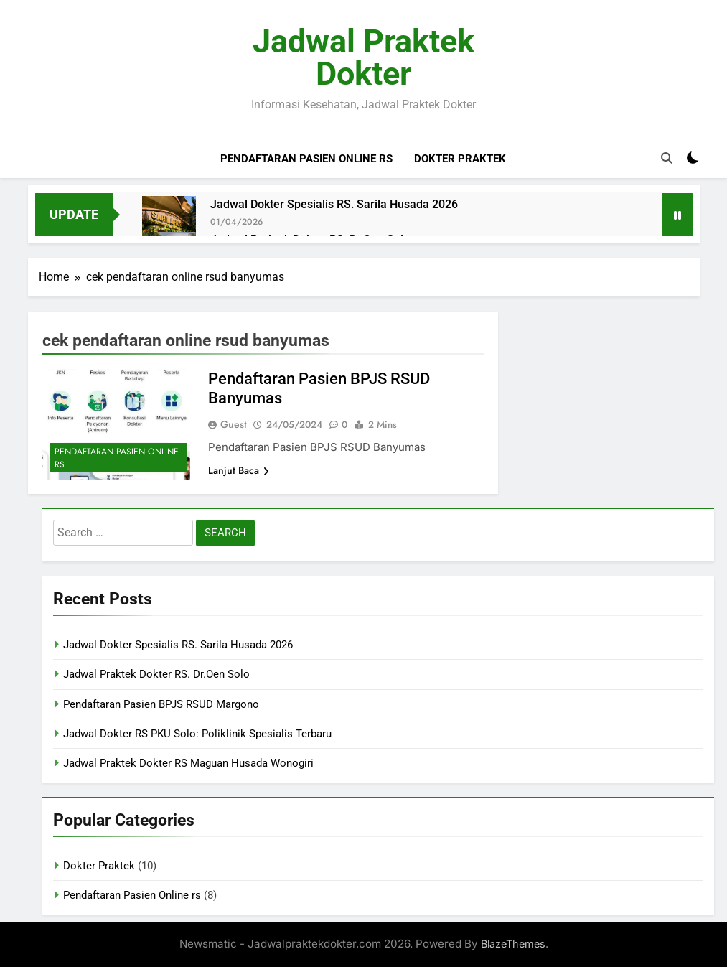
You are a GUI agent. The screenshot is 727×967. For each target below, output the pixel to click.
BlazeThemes (513, 944)
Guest (233, 424)
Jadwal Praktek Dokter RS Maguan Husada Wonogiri (188, 763)
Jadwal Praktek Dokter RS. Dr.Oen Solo (156, 674)
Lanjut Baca (238, 470)
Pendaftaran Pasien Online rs (306, 158)
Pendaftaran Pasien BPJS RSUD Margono (161, 704)
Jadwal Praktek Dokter (363, 57)
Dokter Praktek (460, 158)
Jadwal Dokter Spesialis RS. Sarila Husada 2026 (334, 204)
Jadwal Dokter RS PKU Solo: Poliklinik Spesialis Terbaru (197, 733)
